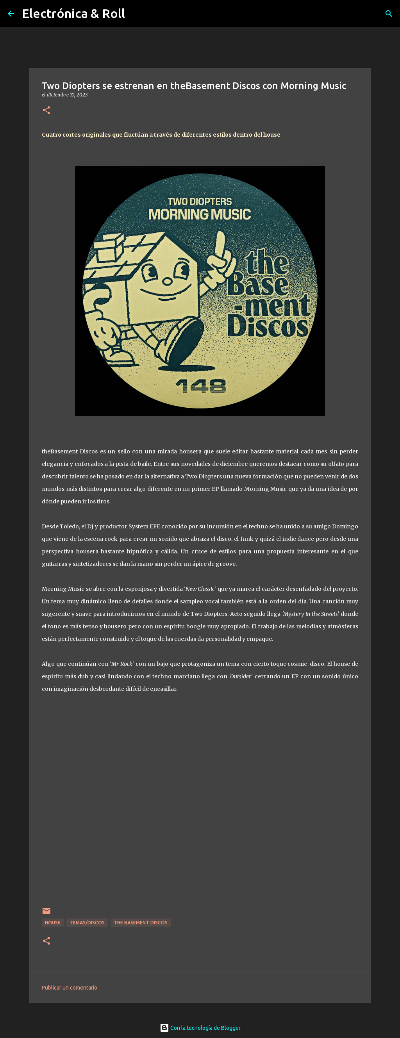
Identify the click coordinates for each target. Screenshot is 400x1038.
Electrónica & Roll (73, 13)
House (53, 922)
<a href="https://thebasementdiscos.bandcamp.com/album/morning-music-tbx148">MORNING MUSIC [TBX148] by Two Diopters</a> (200, 810)
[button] (46, 110)
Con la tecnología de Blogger (200, 1028)
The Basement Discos (141, 922)
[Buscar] (389, 13)
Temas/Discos (87, 922)
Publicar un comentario (69, 987)
